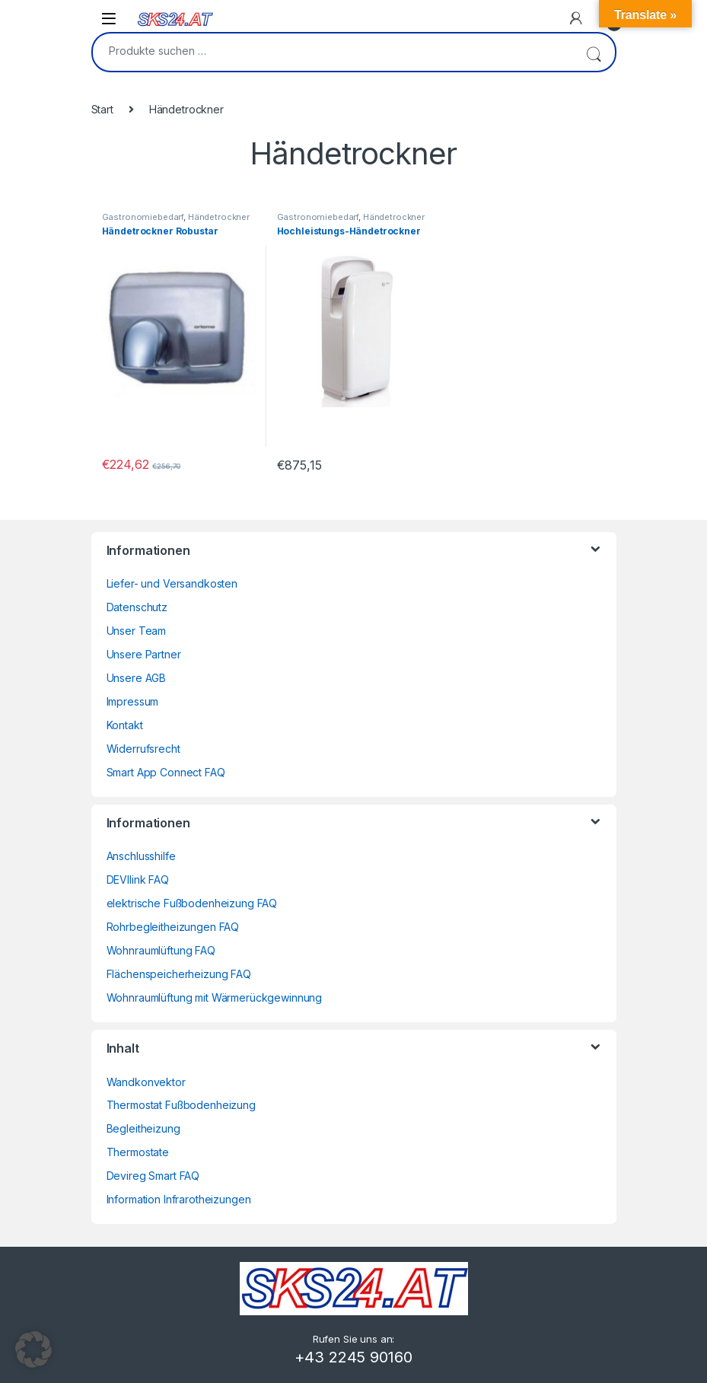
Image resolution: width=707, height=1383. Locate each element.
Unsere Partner (144, 654)
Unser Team (137, 630)
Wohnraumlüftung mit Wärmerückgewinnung (215, 997)
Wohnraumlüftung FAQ (161, 950)
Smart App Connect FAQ (166, 772)
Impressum (133, 701)
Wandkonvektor (146, 1081)
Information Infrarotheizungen (179, 1199)
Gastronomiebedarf (143, 217)
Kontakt (125, 725)
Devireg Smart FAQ (153, 1175)
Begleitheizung (143, 1128)
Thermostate (138, 1152)
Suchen (593, 52)
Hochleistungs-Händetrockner (349, 231)
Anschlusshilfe (141, 855)
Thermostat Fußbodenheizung (181, 1104)
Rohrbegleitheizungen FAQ (173, 926)
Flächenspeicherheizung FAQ (179, 973)
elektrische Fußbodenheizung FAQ (192, 903)
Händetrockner (219, 217)
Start (102, 109)
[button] (33, 1349)
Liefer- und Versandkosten (172, 583)
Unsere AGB (137, 677)
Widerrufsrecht (143, 748)
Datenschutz (137, 607)
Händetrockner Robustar (160, 231)
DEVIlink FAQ (138, 879)
